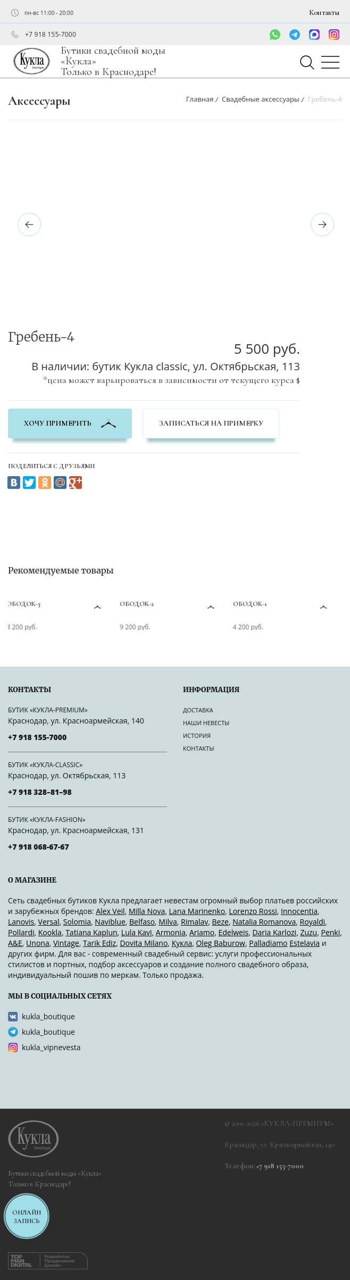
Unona (37, 943)
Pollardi (21, 932)
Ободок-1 (252, 604)
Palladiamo (268, 943)
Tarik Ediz (99, 943)
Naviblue (110, 922)
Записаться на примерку (211, 423)
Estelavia (304, 943)
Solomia (77, 922)
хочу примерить (70, 423)
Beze (220, 922)
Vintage (66, 943)
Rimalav (194, 922)
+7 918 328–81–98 (40, 792)
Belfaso (142, 922)
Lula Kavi (136, 932)
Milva (168, 922)
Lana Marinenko (197, 911)
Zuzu (308, 932)
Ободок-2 (139, 604)
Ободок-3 (26, 604)
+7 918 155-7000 (50, 34)
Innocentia (299, 911)
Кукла (182, 943)
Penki (330, 932)
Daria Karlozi (274, 932)
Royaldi (313, 922)
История (197, 735)
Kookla (50, 932)
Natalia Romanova (264, 922)
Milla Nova (147, 911)
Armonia (171, 932)
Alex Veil (110, 911)
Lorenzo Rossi (253, 911)
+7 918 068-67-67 (38, 847)
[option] (273, 184)
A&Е (15, 943)
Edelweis (234, 932)
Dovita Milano (144, 943)
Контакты (324, 12)
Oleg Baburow (220, 943)
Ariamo (201, 932)
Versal (49, 922)
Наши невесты (206, 723)
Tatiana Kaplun (91, 932)
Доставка (198, 710)
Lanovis (21, 922)
